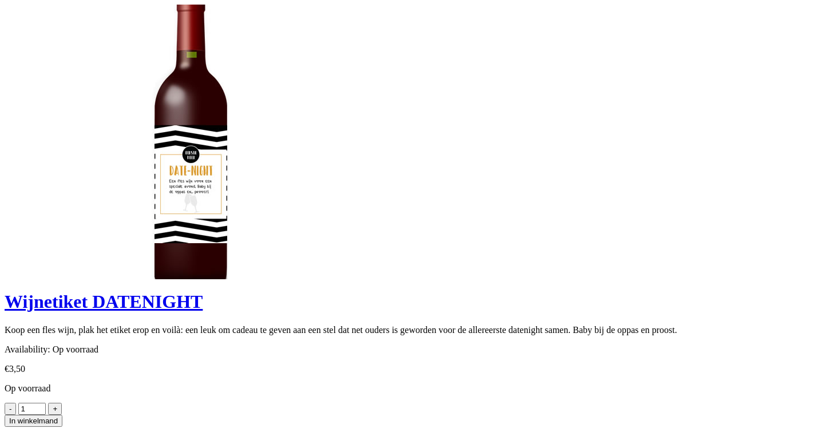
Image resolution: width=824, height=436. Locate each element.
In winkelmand (33, 421)
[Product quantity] (32, 409)
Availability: (27, 349)
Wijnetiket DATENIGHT (104, 301)
